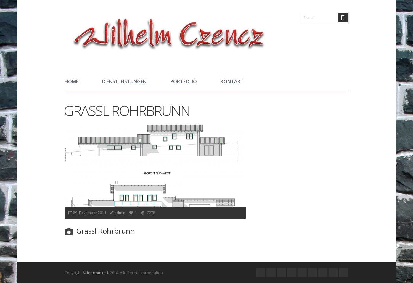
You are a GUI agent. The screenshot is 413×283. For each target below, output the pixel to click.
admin (120, 212)
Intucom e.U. (98, 272)
